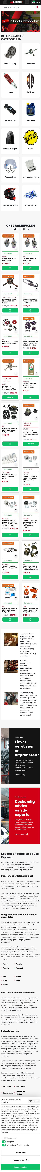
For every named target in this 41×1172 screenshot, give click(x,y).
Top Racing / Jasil (9, 297)
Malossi (26, 429)
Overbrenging (8, 1093)
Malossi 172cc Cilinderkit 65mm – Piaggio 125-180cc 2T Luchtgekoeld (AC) (30, 478)
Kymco (18, 976)
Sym (4, 976)
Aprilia (5, 984)
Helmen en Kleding (20, 1093)
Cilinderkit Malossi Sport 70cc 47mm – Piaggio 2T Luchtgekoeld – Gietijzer (30, 524)
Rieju (18, 980)
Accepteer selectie (20, 1160)
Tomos (6, 964)
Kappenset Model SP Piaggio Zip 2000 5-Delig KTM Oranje (30, 610)
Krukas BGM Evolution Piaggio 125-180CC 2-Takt (9, 388)
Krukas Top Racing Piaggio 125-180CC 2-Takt (9, 300)
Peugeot (19, 968)
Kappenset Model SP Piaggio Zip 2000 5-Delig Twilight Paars (30, 343)
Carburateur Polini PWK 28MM (29, 259)
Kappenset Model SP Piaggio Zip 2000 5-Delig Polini (9, 610)
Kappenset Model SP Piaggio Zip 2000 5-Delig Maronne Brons (30, 567)
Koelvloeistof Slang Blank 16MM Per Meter (9, 476)
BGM (4, 384)
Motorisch (7, 1086)
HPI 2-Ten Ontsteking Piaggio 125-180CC (10, 342)
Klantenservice (21, 834)
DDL (24, 297)
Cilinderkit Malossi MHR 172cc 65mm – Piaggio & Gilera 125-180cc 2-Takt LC (10, 523)
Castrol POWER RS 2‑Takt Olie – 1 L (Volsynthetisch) (29, 385)
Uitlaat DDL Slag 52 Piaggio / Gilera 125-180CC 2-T (30, 300)
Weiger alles (20, 1152)
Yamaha (19, 964)
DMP (24, 339)
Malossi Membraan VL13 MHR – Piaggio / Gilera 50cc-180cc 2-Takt (31, 433)
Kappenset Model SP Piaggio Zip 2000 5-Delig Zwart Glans (9, 430)
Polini (4, 257)
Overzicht (34, 1101)
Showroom (20, 775)
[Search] (20, 7)
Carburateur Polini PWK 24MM (9, 259)
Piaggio (6, 968)
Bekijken (10, 397)
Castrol (26, 382)
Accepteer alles (20, 1167)
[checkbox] (8, 1138)
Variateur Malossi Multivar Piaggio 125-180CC (10, 567)
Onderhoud (20, 1086)
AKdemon (5, 473)
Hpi (3, 339)
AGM (5, 980)
